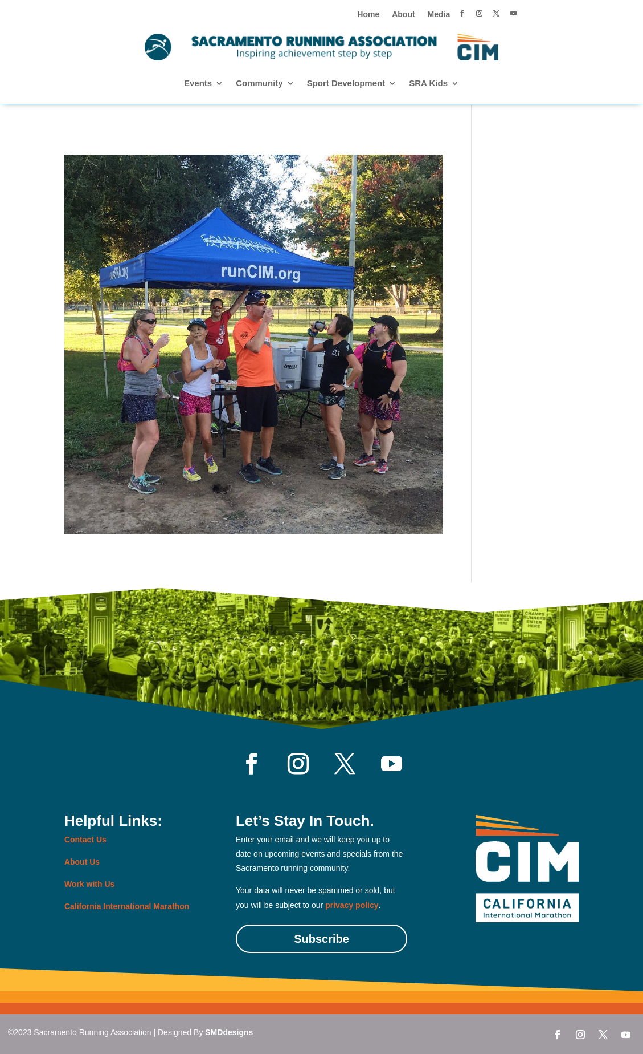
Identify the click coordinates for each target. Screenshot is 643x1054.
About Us (82, 861)
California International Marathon (126, 906)
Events (198, 83)
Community (259, 83)
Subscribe (321, 939)
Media (439, 14)
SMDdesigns (229, 1032)
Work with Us (89, 884)
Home (368, 14)
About (403, 14)
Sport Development (346, 83)
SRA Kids (428, 83)
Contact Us (85, 839)
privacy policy (351, 905)
